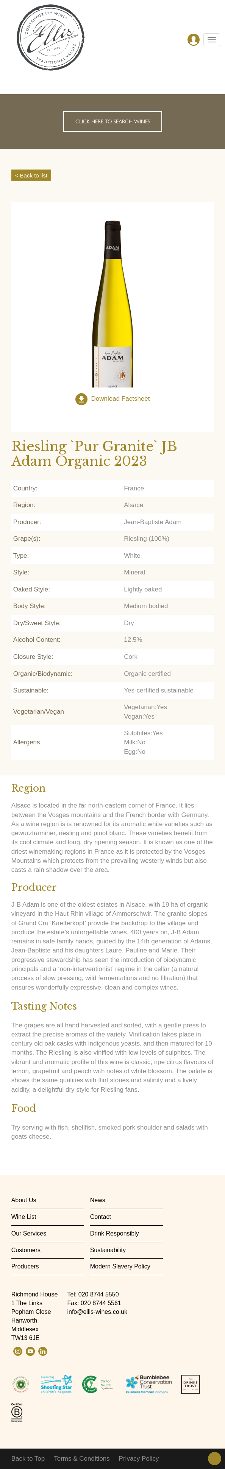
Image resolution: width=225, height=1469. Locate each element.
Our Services (28, 1233)
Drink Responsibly (114, 1233)
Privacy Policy (139, 1458)
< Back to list (31, 175)
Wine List (23, 1217)
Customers (26, 1250)
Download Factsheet (120, 399)
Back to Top (28, 1458)
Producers (25, 1266)
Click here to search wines (112, 121)
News (97, 1200)
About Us (23, 1200)
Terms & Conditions (81, 1458)
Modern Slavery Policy (120, 1266)
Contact (100, 1217)
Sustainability (108, 1250)
